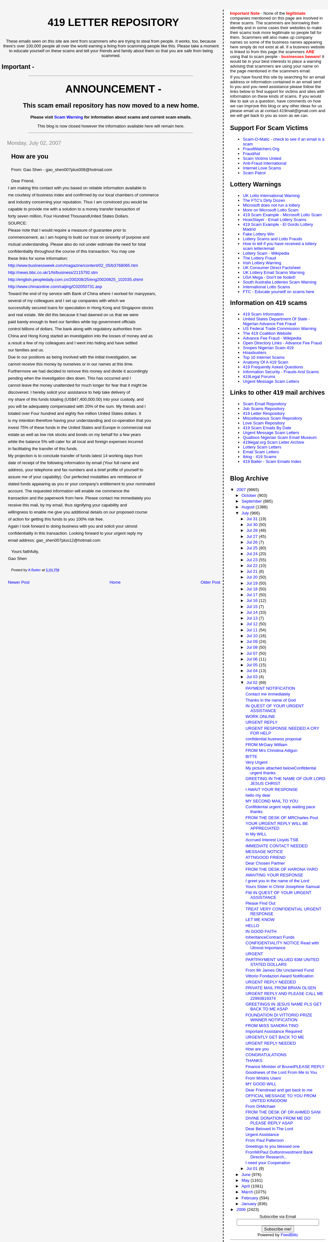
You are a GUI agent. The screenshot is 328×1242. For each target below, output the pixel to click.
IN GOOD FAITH (260, 931)
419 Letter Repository (113, 22)
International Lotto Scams (266, 286)
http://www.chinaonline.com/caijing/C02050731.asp (55, 286)
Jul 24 (253, 553)
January (250, 1203)
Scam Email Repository (264, 403)
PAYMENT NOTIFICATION (270, 688)
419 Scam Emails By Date (267, 427)
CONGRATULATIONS (265, 1054)
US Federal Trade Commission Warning (279, 328)
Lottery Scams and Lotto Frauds (272, 238)
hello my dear (257, 795)
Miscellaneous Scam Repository (272, 418)
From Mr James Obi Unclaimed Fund (279, 970)
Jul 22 (253, 565)
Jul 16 (253, 600)
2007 (241, 489)
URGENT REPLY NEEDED (270, 982)
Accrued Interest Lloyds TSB (271, 839)
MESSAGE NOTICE (264, 851)
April (246, 1186)
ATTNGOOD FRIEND (265, 857)
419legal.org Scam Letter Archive (273, 442)
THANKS (253, 1060)
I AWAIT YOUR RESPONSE (271, 789)
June (247, 1174)
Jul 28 (253, 530)
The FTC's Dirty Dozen (264, 200)
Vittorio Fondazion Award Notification (279, 976)
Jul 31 (253, 518)
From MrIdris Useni (263, 1078)
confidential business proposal (273, 738)
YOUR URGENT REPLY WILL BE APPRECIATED (276, 826)
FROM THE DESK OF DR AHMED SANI (283, 1112)
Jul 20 (253, 577)
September (252, 501)
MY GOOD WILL (260, 1084)
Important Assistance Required (273, 1031)
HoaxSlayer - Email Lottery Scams (274, 219)
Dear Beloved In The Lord (269, 1128)
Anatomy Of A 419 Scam (265, 362)
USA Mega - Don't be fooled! (269, 277)
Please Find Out (260, 903)
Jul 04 (253, 670)
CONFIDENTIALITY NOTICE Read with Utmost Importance (282, 945)
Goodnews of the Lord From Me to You (281, 1072)
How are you (257, 1049)
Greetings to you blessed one (272, 1146)
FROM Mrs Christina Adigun (271, 750)
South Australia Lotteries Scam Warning (279, 282)
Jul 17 (253, 594)
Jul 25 (253, 548)
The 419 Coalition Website (267, 333)
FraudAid (251, 153)
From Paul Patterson (264, 1140)
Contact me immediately (267, 694)
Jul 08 (253, 647)
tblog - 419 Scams (259, 456)
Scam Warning (68, 117)
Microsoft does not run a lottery (271, 205)
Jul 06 (253, 659)
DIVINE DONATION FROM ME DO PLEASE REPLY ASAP (277, 1120)
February (250, 1198)
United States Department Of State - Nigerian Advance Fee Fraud (276, 321)
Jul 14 (253, 612)
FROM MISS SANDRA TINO (271, 1025)
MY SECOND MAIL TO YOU (271, 801)
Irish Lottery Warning (262, 262)
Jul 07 (253, 653)
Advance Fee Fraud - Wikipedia (272, 338)
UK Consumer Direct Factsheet (271, 267)
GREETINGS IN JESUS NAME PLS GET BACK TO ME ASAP (283, 1006)
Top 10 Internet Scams (263, 357)
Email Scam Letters (261, 451)
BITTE (251, 756)
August (249, 507)
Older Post (210, 582)
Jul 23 (253, 559)
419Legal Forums (259, 376)
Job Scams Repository (263, 408)
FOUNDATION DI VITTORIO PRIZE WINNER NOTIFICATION (278, 1017)
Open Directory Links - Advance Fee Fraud (282, 343)
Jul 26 (253, 542)
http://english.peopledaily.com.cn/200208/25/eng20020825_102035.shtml (75, 279)
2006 (241, 1209)
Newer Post (18, 582)
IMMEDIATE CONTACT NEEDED (276, 845)
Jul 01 (253, 1168)
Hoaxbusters (254, 352)
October (250, 495)
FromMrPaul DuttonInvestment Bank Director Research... (279, 1154)
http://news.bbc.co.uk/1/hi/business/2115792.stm (53, 272)
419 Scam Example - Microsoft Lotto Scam (282, 214)
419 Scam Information (263, 314)
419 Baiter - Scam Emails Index (272, 461)
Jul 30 (253, 524)
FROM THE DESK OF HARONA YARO (281, 869)
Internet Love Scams (262, 168)
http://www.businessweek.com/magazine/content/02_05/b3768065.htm (73, 265)
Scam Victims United (262, 158)
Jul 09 (253, 641)
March (248, 1191)
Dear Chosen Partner (265, 863)
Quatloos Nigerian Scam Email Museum (279, 437)
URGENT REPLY (261, 722)
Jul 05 (253, 664)
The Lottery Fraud (259, 258)
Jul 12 (253, 623)
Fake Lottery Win (258, 234)
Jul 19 (253, 583)
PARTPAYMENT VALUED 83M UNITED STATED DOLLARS (282, 962)
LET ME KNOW (260, 919)
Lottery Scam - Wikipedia (266, 253)
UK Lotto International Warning (271, 195)
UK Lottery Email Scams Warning (273, 272)
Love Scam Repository (264, 423)
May (246, 1180)
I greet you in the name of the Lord (277, 880)
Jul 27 (253, 536)
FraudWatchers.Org (261, 148)
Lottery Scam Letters (262, 447)
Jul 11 (253, 630)
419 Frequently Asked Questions (273, 367)
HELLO (252, 925)
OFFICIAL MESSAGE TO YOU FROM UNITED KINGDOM (280, 1098)
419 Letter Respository (264, 413)
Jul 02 (253, 682)
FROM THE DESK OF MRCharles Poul (281, 817)
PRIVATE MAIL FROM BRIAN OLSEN (280, 987)
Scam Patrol (254, 172)
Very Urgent (256, 762)
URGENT (254, 953)
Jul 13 (253, 618)
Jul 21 (253, 571)
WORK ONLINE (260, 716)
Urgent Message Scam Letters (271, 381)
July (246, 513)
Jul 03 (253, 676)
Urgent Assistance (262, 1134)
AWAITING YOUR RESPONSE (274, 875)
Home (115, 582)
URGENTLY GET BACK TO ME (274, 1037)
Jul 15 (253, 606)
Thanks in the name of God (270, 700)
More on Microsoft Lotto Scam (270, 210)
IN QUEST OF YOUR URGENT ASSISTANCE (274, 708)
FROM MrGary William (266, 744)
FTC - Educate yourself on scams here (278, 291)
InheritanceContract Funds (269, 937)
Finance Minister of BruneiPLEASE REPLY (284, 1066)
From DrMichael (260, 1106)
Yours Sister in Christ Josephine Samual (282, 886)
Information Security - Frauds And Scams (281, 371)
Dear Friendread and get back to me (278, 1090)
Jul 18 (253, 589)
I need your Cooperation (267, 1162)
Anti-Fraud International (264, 163)
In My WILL (255, 834)
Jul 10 (253, 635)
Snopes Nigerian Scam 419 (268, 347)
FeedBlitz (289, 1234)
